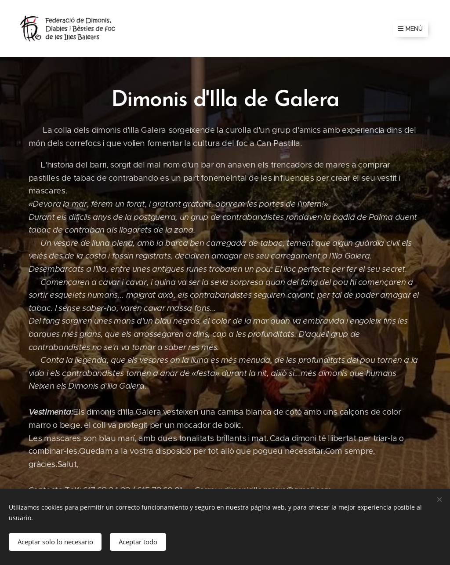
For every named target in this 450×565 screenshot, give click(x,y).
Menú (410, 29)
